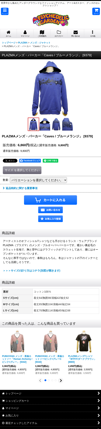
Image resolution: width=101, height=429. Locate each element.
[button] (5, 11)
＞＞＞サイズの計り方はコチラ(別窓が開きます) (31, 270)
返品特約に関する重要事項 (20, 188)
